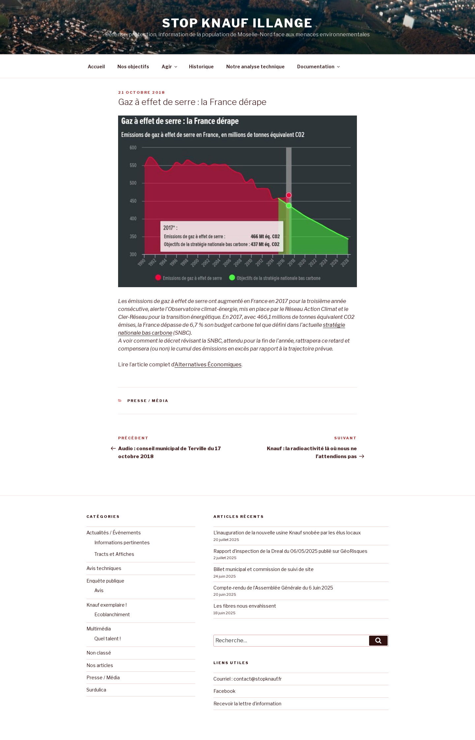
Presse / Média (148, 400)
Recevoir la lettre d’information (247, 703)
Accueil (96, 66)
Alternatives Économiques (207, 364)
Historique (201, 66)
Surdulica (96, 689)
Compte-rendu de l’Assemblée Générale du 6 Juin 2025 (273, 587)
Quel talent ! (107, 638)
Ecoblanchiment (112, 614)
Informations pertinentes (122, 542)
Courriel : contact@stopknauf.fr (247, 679)
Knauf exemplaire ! (106, 605)
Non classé (98, 653)
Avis (99, 590)
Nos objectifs (133, 66)
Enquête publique (105, 581)
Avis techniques (103, 568)
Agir (170, 66)
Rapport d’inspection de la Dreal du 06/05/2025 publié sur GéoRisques (290, 551)
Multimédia (98, 628)
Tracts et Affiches (114, 554)
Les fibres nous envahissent (244, 606)
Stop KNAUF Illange (237, 23)
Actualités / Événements (113, 532)
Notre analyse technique (255, 66)
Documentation (319, 66)
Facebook (224, 691)
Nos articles (99, 665)
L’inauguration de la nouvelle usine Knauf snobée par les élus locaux (287, 532)
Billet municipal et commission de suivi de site (263, 569)
